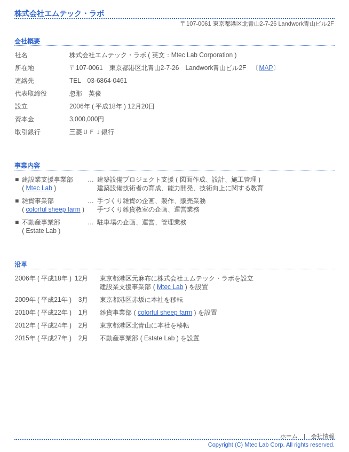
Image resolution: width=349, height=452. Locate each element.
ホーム (289, 436)
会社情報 (323, 436)
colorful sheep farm (53, 209)
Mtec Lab (39, 188)
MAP (266, 68)
